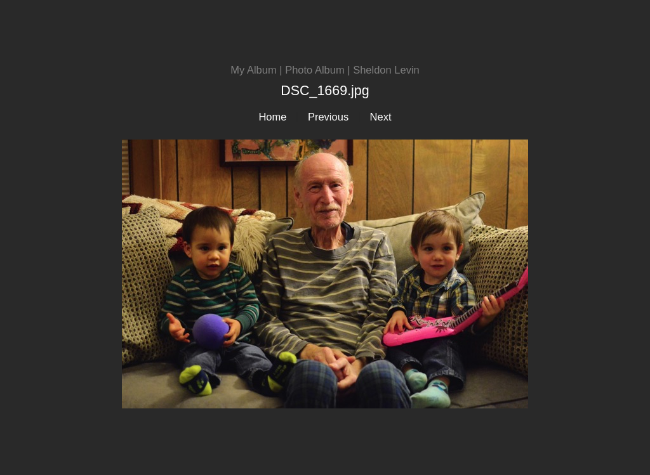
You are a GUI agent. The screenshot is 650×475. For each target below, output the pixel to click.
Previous (328, 116)
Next (381, 116)
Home (272, 116)
